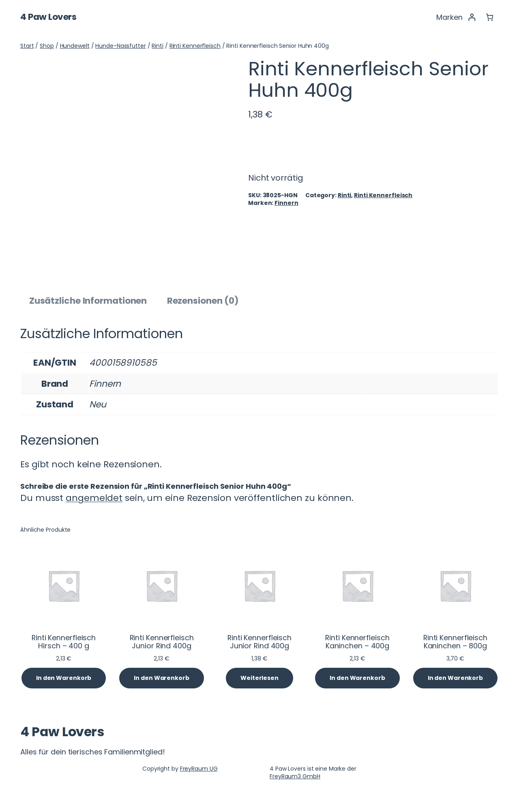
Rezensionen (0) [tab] (203, 300)
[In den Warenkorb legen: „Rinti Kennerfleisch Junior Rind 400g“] (161, 678)
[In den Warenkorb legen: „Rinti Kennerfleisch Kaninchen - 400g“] (357, 678)
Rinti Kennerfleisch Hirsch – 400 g (64, 642)
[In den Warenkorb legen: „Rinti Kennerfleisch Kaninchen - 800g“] (455, 678)
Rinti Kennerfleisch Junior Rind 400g (162, 642)
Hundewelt (75, 46)
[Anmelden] (472, 17)
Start (27, 46)
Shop (47, 46)
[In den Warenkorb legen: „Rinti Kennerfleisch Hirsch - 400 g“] (63, 678)
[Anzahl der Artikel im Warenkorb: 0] (489, 17)
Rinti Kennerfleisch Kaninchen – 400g (357, 642)
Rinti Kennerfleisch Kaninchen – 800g (455, 642)
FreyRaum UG (199, 769)
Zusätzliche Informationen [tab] (88, 300)
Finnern (286, 203)
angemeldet (94, 498)
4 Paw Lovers (48, 17)
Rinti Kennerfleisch (195, 46)
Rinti (157, 46)
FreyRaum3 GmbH (295, 776)
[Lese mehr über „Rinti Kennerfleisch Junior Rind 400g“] (259, 678)
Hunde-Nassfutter (120, 46)
